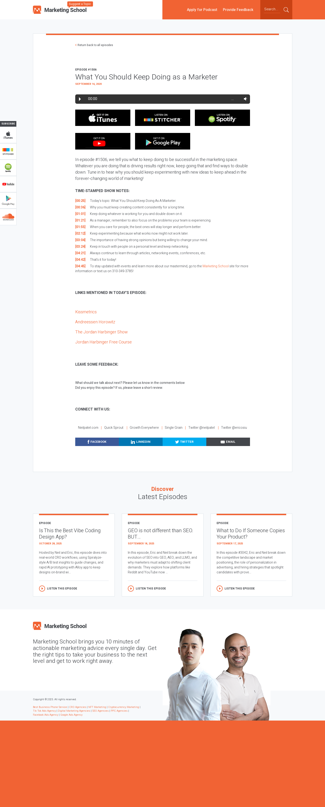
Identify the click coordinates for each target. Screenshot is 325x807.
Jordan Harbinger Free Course (103, 342)
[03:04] (80, 240)
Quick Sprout (113, 427)
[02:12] (80, 233)
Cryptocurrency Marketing (123, 707)
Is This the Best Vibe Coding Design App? (70, 534)
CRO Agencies (77, 707)
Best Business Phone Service (50, 707)
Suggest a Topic (80, 4)
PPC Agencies (119, 711)
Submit (286, 9)
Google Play (8, 200)
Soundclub (8, 217)
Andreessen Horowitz (95, 322)
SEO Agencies (100, 711)
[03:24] (80, 246)
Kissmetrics (86, 312)
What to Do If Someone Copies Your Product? (251, 534)
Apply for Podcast (202, 9)
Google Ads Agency (71, 715)
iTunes (8, 135)
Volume (244, 99)
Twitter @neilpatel (201, 427)
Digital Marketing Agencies (74, 711)
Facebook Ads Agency (45, 715)
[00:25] (80, 200)
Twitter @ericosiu (234, 427)
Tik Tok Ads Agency (44, 711)
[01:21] (80, 220)
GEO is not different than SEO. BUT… (160, 534)
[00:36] (80, 207)
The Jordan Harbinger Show (101, 332)
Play (80, 99)
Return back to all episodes (95, 45)
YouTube (8, 184)
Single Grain (173, 427)
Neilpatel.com (88, 427)
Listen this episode (62, 588)
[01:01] (80, 213)
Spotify (8, 168)
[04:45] (80, 266)
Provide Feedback (238, 9)
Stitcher (8, 151)
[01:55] (80, 227)
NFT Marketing (97, 707)
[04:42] (80, 259)
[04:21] (80, 253)
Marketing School (216, 266)
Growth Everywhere (144, 427)
